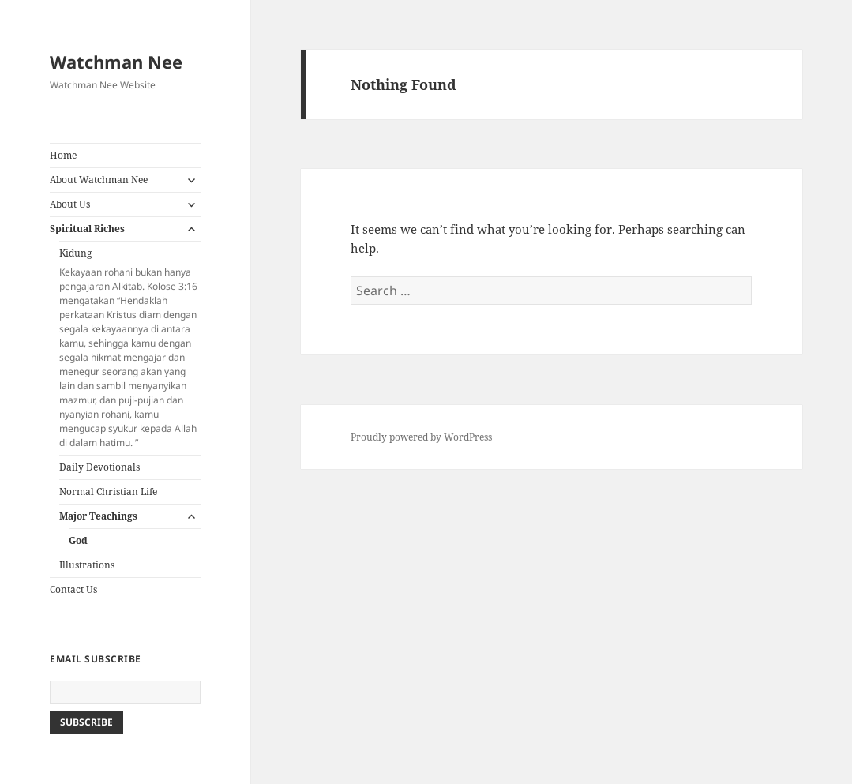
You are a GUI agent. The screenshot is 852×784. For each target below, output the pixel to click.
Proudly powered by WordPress (421, 437)
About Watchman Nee (99, 179)
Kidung (129, 348)
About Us (70, 204)
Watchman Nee (116, 61)
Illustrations (86, 565)
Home (63, 155)
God (78, 540)
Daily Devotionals (99, 467)
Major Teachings (98, 516)
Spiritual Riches (87, 228)
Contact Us (73, 589)
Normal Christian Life (108, 491)
